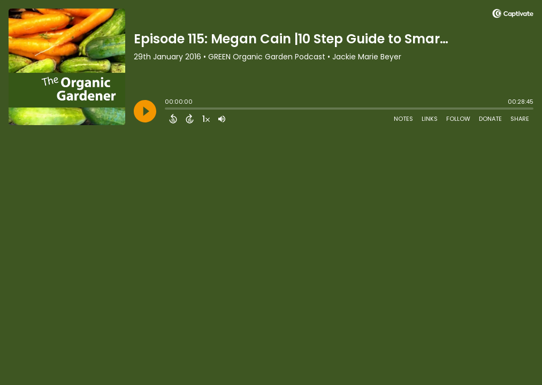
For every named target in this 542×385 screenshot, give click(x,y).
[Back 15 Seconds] (173, 118)
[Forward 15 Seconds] (189, 118)
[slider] (167, 109)
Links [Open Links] (430, 118)
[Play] (145, 111)
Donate (490, 118)
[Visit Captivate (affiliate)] (512, 15)
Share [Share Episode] (519, 118)
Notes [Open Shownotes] (403, 118)
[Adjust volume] (222, 118)
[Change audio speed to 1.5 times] (206, 118)
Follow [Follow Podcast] (458, 118)
